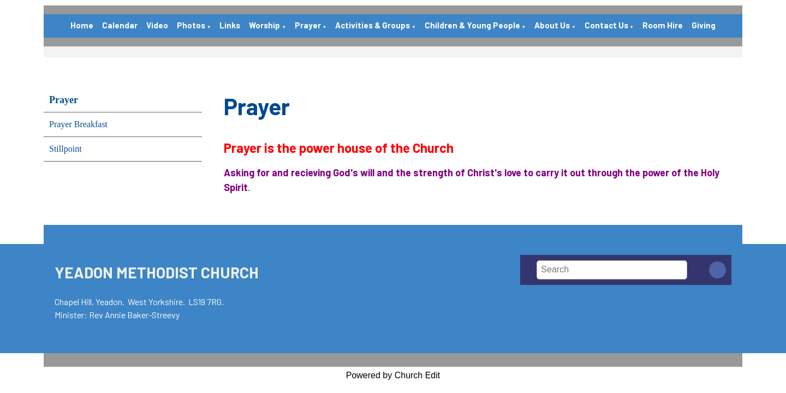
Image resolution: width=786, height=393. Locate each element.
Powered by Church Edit (393, 375)
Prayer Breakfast (78, 124)
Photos (191, 25)
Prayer (308, 25)
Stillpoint (65, 148)
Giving (704, 25)
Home (81, 25)
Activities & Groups (372, 25)
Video (157, 25)
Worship (264, 25)
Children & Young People (472, 25)
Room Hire (662, 25)
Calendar (120, 25)
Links (229, 25)
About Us (552, 25)
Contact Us (606, 25)
